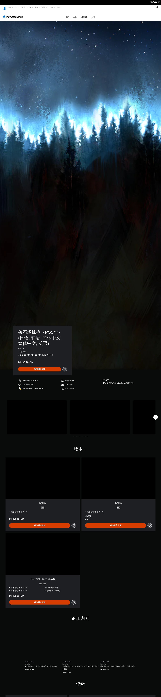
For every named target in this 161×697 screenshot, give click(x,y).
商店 (52, 7)
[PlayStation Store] (13, 14)
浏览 (93, 15)
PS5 (16, 7)
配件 (36, 7)
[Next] (155, 415)
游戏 (9, 7)
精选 (74, 15)
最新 (67, 15)
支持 (58, 7)
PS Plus (29, 7)
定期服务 (84, 15)
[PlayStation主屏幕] (4, 7)
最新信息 (44, 7)
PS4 (21, 7)
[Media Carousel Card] (37, 415)
